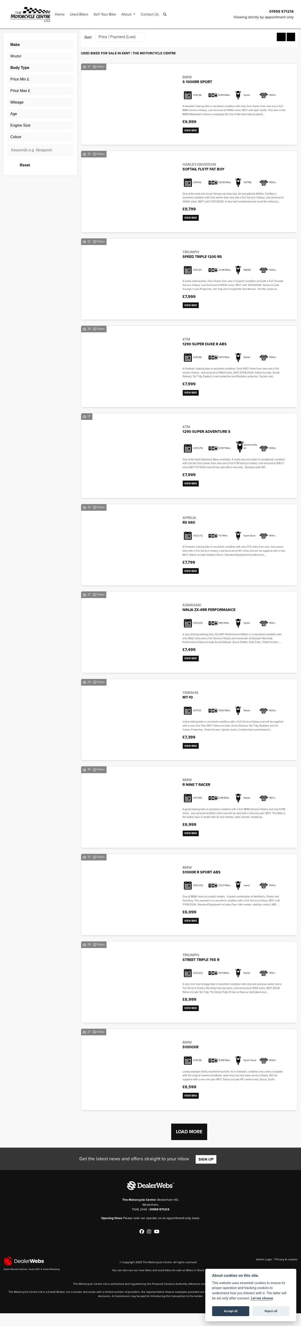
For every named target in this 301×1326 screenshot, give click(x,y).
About (130, 14)
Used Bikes (83, 14)
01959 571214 (281, 11)
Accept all (231, 1311)
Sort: (88, 37)
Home (63, 14)
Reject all (271, 1311)
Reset (51, 165)
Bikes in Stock (195, 1283)
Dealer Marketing (51, 1282)
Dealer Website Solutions (15, 1282)
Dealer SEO (34, 1282)
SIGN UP (206, 1172)
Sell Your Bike (108, 14)
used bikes (165, 1283)
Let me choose (262, 1298)
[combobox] (40, 44)
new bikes (145, 1283)
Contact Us (153, 14)
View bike (192, 130)
